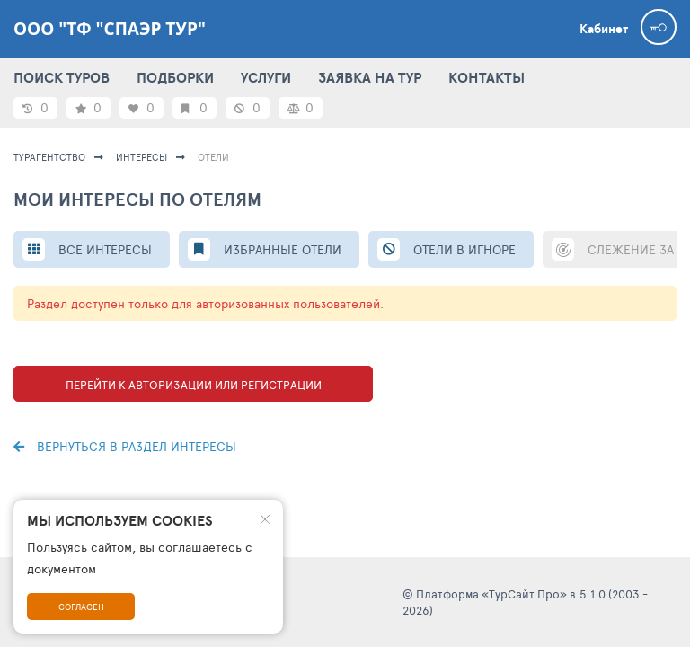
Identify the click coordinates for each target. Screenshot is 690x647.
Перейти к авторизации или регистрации (194, 385)
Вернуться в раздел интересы (124, 446)
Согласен (81, 606)
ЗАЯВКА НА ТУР (369, 77)
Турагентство (49, 157)
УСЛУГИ (266, 77)
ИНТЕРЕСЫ (141, 157)
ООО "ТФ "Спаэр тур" (109, 28)
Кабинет (603, 29)
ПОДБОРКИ (175, 77)
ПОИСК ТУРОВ (61, 77)
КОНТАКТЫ (486, 77)
